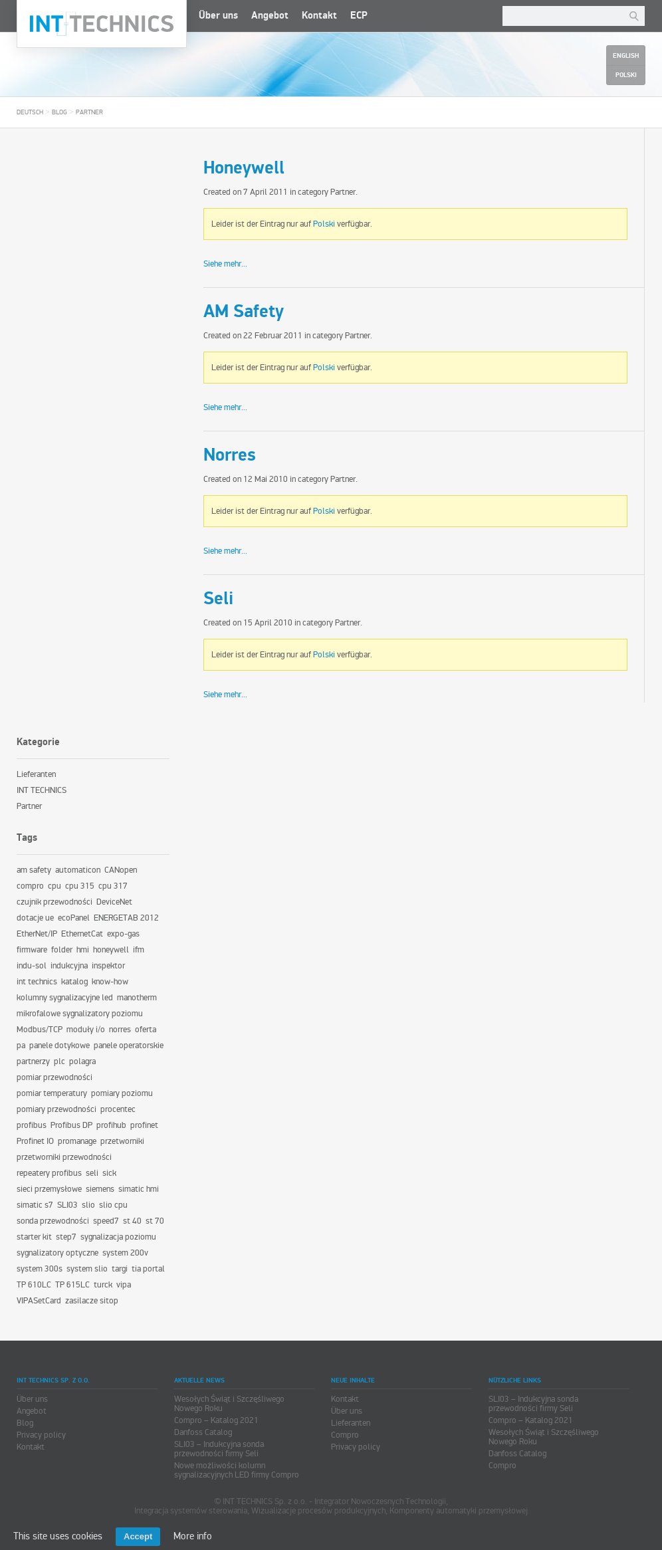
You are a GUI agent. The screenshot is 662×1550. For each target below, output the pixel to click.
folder (61, 949)
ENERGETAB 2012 (126, 918)
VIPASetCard (39, 1300)
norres (120, 1029)
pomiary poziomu (122, 1093)
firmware (32, 949)
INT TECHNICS (41, 790)
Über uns (218, 15)
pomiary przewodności (56, 1109)
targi (120, 1269)
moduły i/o (85, 1029)
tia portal (148, 1269)
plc (59, 1061)
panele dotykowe (59, 1045)
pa (21, 1045)
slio (88, 1205)
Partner (89, 112)
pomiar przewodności (54, 1077)
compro (30, 886)
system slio (87, 1269)
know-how (110, 981)
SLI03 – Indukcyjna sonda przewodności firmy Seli (219, 1449)
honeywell (111, 949)
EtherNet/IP (37, 934)
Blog (59, 112)
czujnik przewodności (54, 902)
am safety (34, 870)
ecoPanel (74, 918)
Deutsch (30, 112)
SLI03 (67, 1205)
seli (92, 1173)
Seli (218, 599)
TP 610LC (34, 1284)
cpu (54, 886)
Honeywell (243, 168)
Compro (345, 1435)
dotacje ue (35, 918)
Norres (229, 455)
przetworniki (122, 1141)
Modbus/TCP (39, 1029)
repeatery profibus (49, 1173)
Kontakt (319, 15)
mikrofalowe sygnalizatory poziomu (80, 1013)
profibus (32, 1125)
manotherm (137, 997)
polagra (82, 1061)
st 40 (132, 1221)
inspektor (108, 965)
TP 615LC (72, 1284)
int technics (37, 981)
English (626, 56)
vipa (123, 1284)
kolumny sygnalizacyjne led (65, 997)
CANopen (120, 870)
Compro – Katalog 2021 (216, 1420)
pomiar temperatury (52, 1093)
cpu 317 (113, 886)
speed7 (106, 1221)
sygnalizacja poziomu (118, 1237)
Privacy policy (41, 1435)
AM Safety (243, 311)
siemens (100, 1189)
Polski (324, 224)
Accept (138, 1536)
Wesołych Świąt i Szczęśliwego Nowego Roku (229, 1404)
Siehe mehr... (225, 264)
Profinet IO (35, 1141)
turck (103, 1284)
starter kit (34, 1237)
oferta (145, 1029)
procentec (118, 1109)
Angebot (269, 15)
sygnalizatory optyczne (57, 1253)
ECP (359, 15)
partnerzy (33, 1061)
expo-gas (123, 934)
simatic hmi (138, 1189)
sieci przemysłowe (49, 1189)
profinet (144, 1125)
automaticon (77, 870)
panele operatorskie (129, 1045)
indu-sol (32, 965)
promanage (77, 1141)
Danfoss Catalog (203, 1432)
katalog (74, 981)
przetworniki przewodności (64, 1157)
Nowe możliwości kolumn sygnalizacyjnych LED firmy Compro (236, 1470)
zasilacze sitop (91, 1300)
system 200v (125, 1253)
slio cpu (113, 1205)
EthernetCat (82, 934)
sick (109, 1173)
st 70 (155, 1221)
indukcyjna (69, 965)
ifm (138, 949)
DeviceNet (114, 902)
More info (192, 1536)
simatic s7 (35, 1205)
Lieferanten (36, 774)
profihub (111, 1125)
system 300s (39, 1269)
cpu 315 (79, 886)
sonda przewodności (53, 1221)
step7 (66, 1237)
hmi (82, 949)
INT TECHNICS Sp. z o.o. (102, 24)
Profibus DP (71, 1125)
